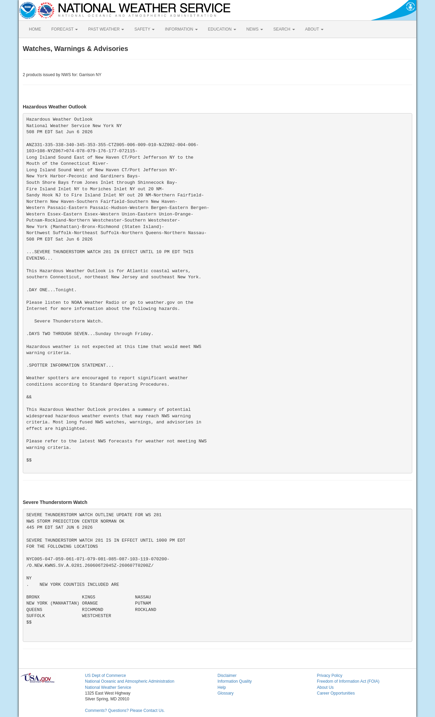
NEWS (254, 29)
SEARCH (284, 29)
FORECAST (64, 29)
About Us (325, 687)
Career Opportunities (336, 693)
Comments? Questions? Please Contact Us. (125, 710)
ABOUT (314, 29)
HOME (35, 29)
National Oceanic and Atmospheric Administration (129, 681)
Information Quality (235, 681)
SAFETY (144, 29)
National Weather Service (108, 687)
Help (222, 687)
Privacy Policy (330, 675)
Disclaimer (227, 675)
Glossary (225, 693)
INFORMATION (181, 29)
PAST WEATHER (106, 29)
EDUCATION (222, 29)
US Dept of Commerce (105, 675)
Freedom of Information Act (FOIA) (348, 681)
